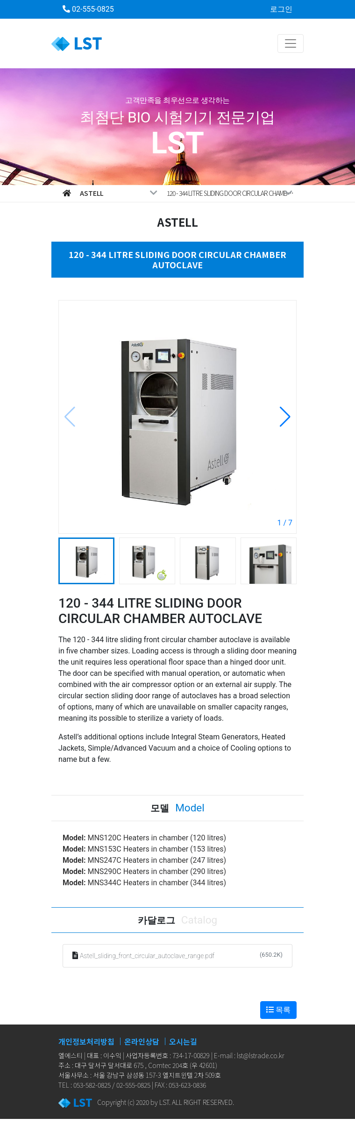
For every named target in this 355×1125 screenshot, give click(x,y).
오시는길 (183, 1041)
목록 (278, 1009)
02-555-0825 (88, 9)
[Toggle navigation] (290, 43)
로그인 (281, 9)
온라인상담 (141, 1041)
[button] (285, 417)
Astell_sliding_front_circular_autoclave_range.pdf (147, 956)
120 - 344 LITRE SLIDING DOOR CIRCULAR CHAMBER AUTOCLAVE (232, 193)
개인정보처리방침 (86, 1041)
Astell (118, 193)
